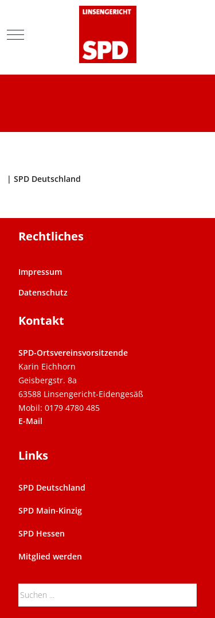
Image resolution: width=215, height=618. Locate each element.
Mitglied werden (50, 556)
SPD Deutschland (51, 487)
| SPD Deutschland (44, 178)
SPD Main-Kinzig (50, 510)
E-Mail (30, 420)
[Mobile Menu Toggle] (15, 34)
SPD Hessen (41, 533)
